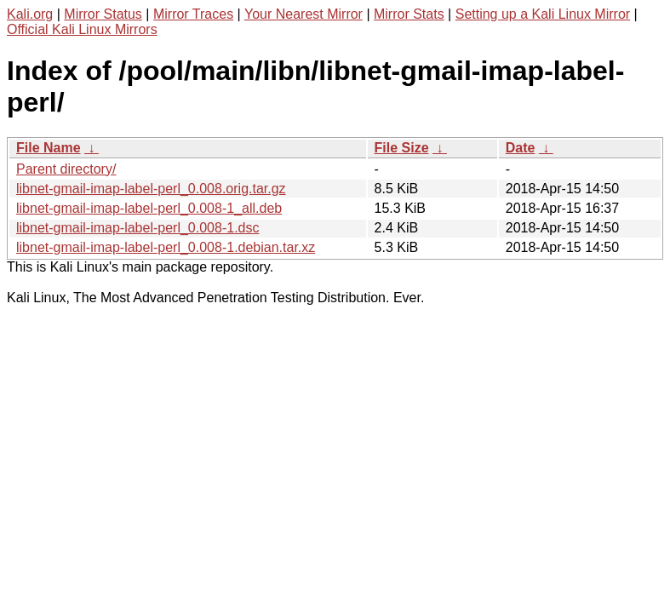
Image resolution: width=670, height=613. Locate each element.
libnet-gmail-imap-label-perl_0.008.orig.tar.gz (151, 188)
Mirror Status (103, 14)
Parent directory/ (66, 169)
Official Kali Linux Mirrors (82, 29)
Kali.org (30, 14)
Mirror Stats (409, 14)
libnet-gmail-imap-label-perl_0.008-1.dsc (137, 228)
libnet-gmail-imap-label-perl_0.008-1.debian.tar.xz (165, 247)
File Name (48, 147)
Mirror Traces (193, 14)
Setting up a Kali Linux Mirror (542, 14)
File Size (402, 147)
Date (520, 147)
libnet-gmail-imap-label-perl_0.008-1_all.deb (149, 208)
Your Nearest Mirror (303, 14)
